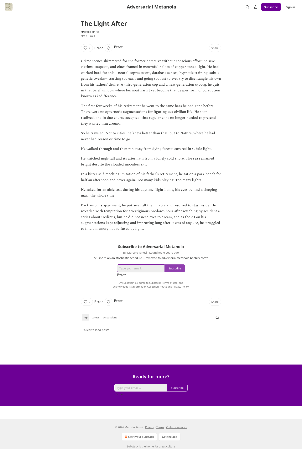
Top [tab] (85, 317)
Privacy (149, 427)
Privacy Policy (181, 286)
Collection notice (176, 427)
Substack (132, 446)
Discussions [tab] (110, 317)
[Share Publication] (256, 7)
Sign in (290, 7)
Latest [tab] (95, 317)
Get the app (169, 437)
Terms (160, 427)
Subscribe (271, 7)
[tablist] (100, 317)
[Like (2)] (87, 48)
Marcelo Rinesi (90, 31)
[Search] (247, 7)
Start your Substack (139, 437)
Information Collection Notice (149, 286)
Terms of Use (170, 282)
